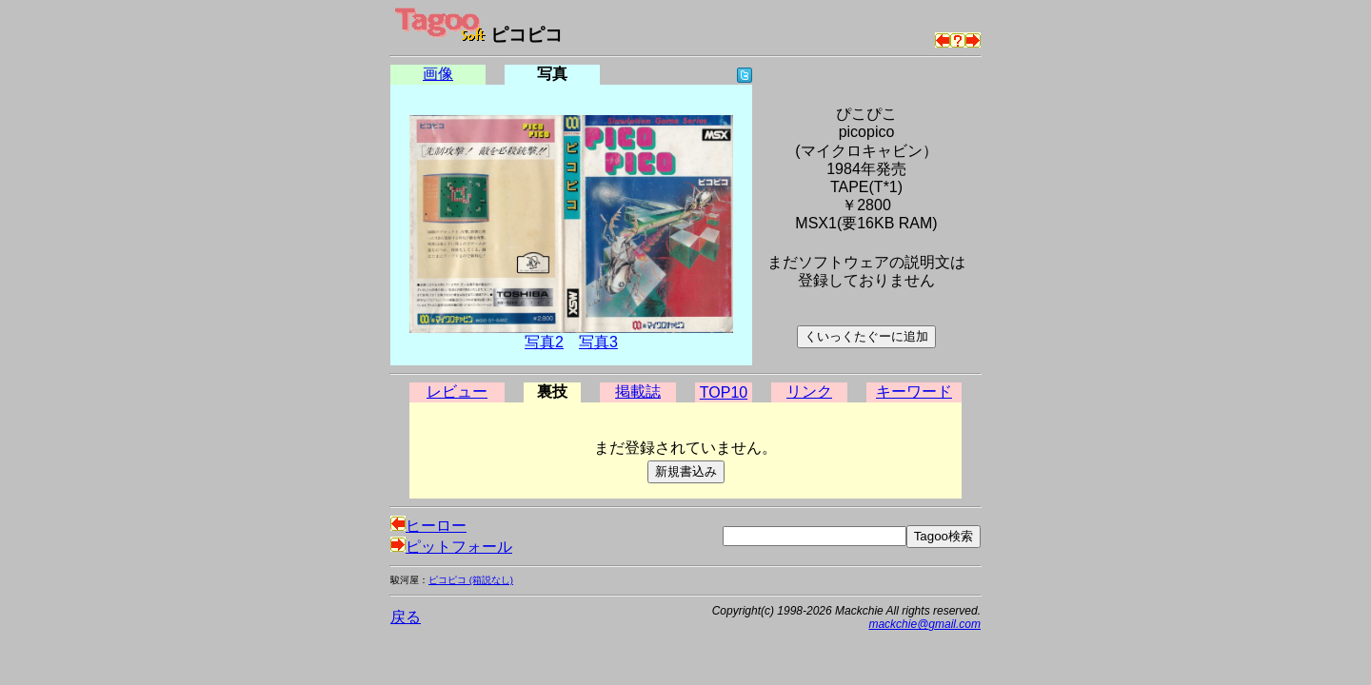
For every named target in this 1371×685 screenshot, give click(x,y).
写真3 (598, 342)
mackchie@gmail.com (924, 624)
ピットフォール (451, 546)
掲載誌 (638, 391)
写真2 (544, 342)
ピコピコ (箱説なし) (470, 580)
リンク (809, 391)
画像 (438, 74)
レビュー (457, 391)
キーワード (914, 391)
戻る (405, 617)
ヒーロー (428, 526)
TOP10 (723, 392)
